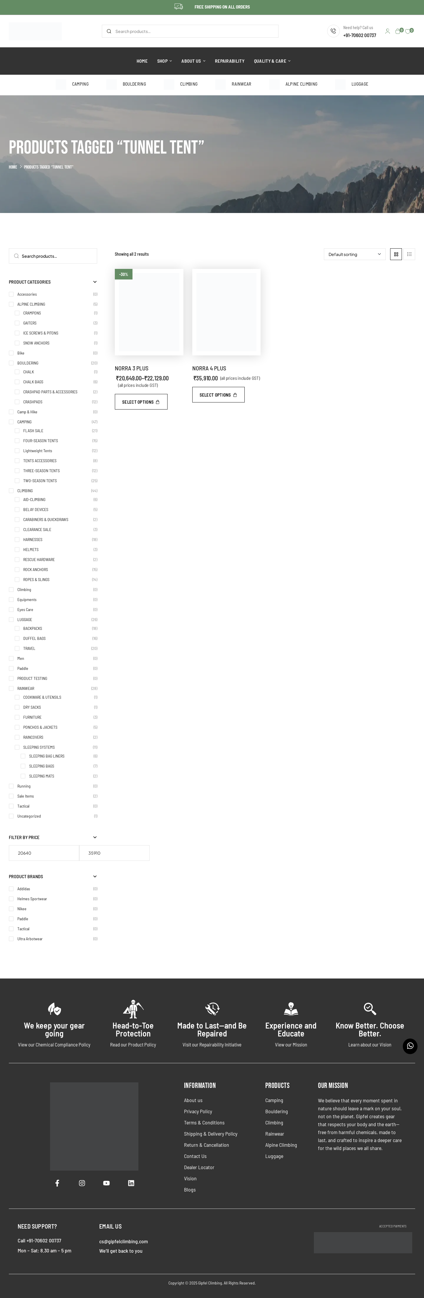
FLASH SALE (33, 430)
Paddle (22, 668)
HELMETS (31, 549)
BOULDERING (27, 362)
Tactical (23, 805)
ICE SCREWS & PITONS (40, 332)
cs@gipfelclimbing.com (123, 1241)
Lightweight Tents (37, 450)
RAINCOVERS (33, 737)
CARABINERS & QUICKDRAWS (45, 519)
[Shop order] (355, 254)
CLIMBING (25, 490)
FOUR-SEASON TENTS (40, 440)
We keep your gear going (54, 1029)
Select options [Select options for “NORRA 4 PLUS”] (215, 394)
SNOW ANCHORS (36, 342)
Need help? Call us (358, 27)
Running (24, 785)
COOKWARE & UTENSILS (42, 697)
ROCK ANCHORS (35, 569)
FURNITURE (32, 717)
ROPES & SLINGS (36, 579)
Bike (20, 352)
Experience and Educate (291, 1029)
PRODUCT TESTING (32, 678)
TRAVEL (29, 648)
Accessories (27, 294)
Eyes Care (25, 609)
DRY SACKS (32, 707)
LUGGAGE (24, 619)
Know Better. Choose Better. (370, 1029)
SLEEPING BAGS (41, 765)
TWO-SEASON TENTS (40, 480)
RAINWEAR (25, 688)
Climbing (24, 589)
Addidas (23, 888)
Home (13, 167)
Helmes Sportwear (32, 898)
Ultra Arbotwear (30, 938)
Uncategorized (29, 815)
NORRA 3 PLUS (131, 368)
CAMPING (24, 421)
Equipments (27, 599)
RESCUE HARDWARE (39, 559)
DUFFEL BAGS (34, 638)
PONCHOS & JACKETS (40, 727)
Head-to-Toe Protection (133, 1029)
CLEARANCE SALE (37, 529)
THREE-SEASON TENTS (41, 470)
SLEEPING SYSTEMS (39, 747)
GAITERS (30, 322)
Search (109, 31)
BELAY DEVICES (35, 509)
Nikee (21, 908)
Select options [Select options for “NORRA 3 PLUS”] (138, 402)
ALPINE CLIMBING (31, 304)
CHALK (28, 371)
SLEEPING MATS (41, 775)
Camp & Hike (27, 411)
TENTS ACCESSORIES (40, 460)
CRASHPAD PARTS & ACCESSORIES (50, 391)
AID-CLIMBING (34, 499)
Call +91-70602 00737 (39, 1240)
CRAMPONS (32, 312)
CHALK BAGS (33, 381)
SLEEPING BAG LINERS (46, 755)
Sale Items (25, 795)
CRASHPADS (32, 401)
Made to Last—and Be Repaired (212, 1029)
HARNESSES (32, 539)
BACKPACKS (32, 628)
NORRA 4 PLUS (209, 368)
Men (20, 658)
